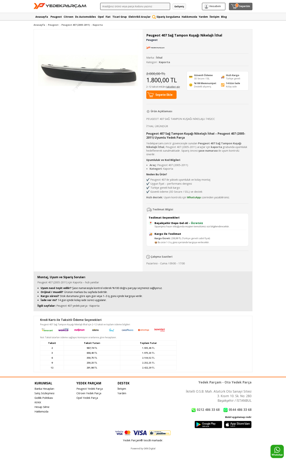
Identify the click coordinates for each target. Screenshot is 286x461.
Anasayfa (39, 24)
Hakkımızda (41, 411)
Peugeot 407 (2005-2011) (75, 24)
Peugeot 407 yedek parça (71, 305)
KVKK (37, 402)
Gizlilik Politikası (43, 398)
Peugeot (53, 24)
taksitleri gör (173, 86)
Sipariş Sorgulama (166, 16)
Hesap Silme (41, 407)
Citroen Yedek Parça (88, 393)
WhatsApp (194, 197)
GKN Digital (149, 448)
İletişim (121, 388)
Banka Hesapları (44, 388)
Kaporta (98, 24)
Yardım (121, 393)
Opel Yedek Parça (87, 398)
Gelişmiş (179, 6)
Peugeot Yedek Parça (89, 388)
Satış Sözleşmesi (44, 393)
